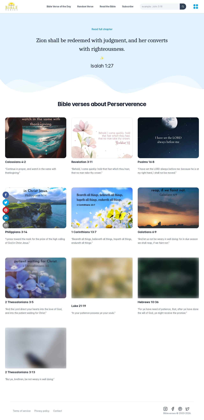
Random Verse (85, 6)
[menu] (196, 6)
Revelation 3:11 (82, 162)
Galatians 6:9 (147, 232)
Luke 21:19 (78, 306)
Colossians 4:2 (15, 162)
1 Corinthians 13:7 (83, 232)
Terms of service (22, 410)
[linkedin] (6, 218)
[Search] (183, 7)
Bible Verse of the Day (59, 6)
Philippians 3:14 (16, 232)
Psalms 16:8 (146, 162)
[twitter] (6, 202)
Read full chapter (102, 29)
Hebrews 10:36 (148, 302)
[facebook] (6, 195)
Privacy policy (41, 410)
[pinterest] (6, 210)
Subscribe (127, 6)
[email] (6, 225)
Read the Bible (108, 6)
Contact (57, 410)
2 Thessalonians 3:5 (19, 302)
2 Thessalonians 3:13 (20, 372)
